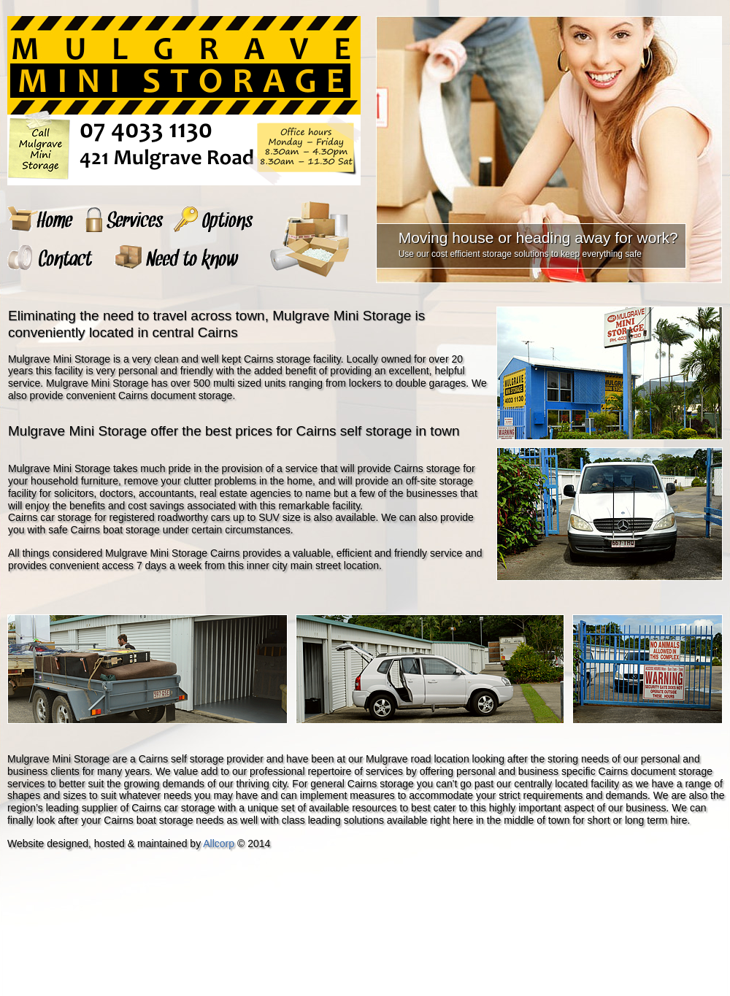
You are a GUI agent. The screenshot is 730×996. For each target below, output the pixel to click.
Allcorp (218, 843)
